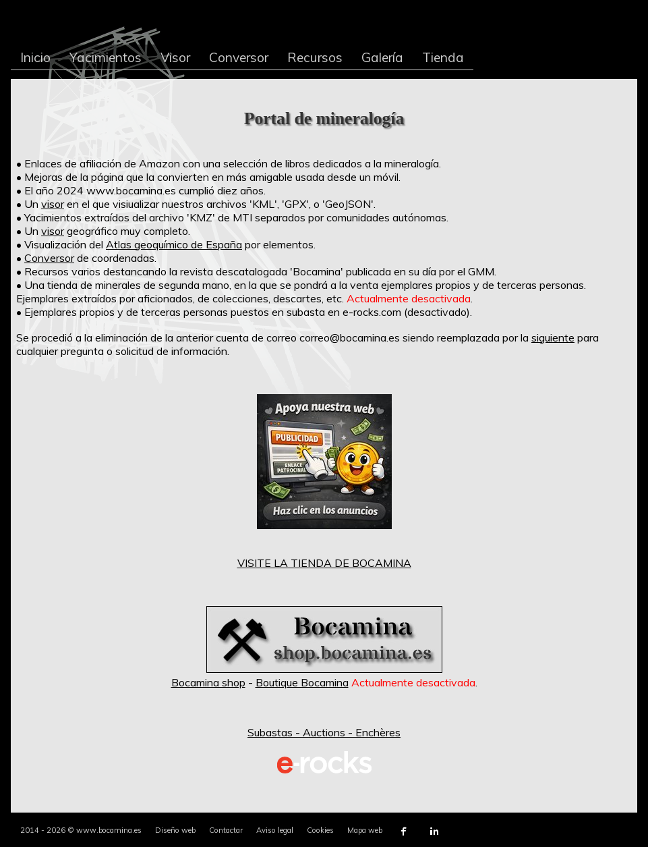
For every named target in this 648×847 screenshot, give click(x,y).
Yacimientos (105, 57)
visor (52, 204)
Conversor (238, 57)
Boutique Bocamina (302, 682)
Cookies (320, 830)
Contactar (226, 830)
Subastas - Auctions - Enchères (324, 732)
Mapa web (364, 830)
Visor (175, 57)
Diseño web (175, 830)
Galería (382, 57)
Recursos (315, 57)
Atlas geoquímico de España (174, 244)
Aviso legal (274, 830)
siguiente (553, 337)
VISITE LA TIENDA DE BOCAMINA (324, 563)
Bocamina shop (208, 682)
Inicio (35, 57)
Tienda (443, 57)
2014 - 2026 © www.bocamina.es (81, 830)
